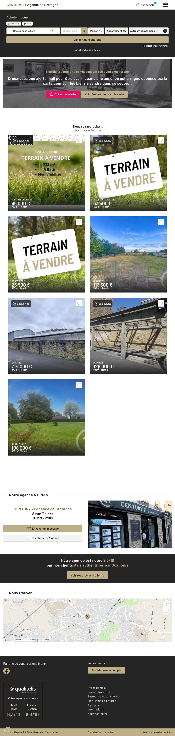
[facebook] (6, 671)
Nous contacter (97, 713)
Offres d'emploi (97, 687)
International (96, 709)
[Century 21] (32, 5)
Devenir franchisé (99, 692)
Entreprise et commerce (103, 696)
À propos (93, 705)
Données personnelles (101, 732)
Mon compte (145, 4)
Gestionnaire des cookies (157, 732)
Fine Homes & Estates (102, 700)
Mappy (34, 640)
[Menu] (166, 4)
